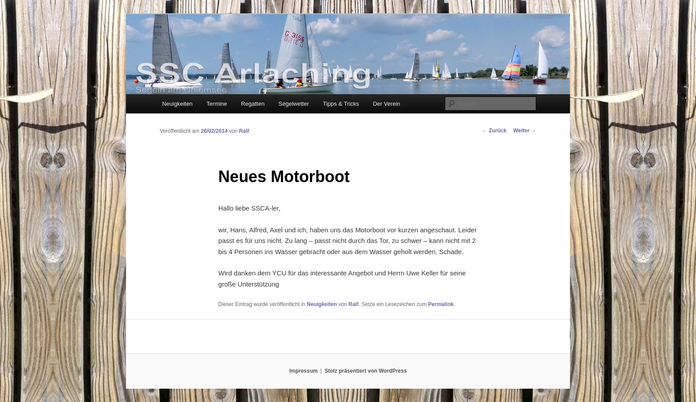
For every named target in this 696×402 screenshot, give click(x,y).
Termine (216, 103)
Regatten (253, 103)
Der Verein (386, 103)
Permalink (441, 304)
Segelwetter (293, 103)
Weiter (524, 130)
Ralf (244, 131)
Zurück (494, 130)
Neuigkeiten (177, 103)
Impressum (303, 371)
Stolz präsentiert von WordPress (365, 371)
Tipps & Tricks (341, 103)
